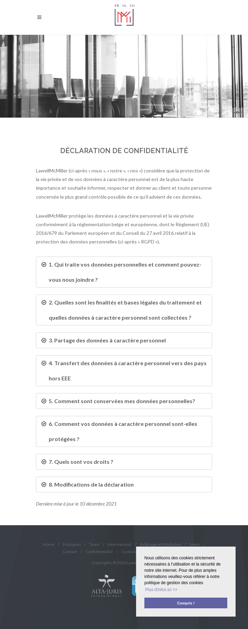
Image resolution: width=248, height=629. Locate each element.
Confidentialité (99, 551)
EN (132, 5)
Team (94, 544)
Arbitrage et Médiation (160, 544)
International (120, 544)
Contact (70, 551)
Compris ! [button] (185, 603)
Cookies (128, 551)
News (195, 544)
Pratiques (72, 544)
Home (49, 544)
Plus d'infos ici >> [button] (161, 589)
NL (124, 5)
